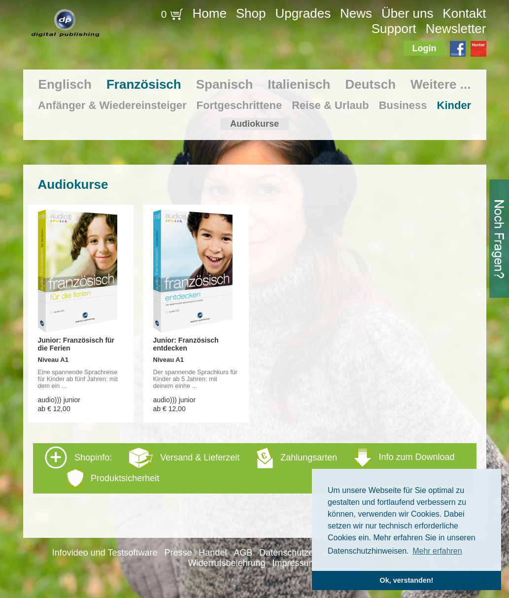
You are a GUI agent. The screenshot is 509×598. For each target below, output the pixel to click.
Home (210, 13)
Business (403, 105)
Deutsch (370, 84)
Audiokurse (254, 124)
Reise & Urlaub (330, 105)
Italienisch (299, 84)
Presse (178, 553)
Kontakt (464, 13)
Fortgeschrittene (239, 105)
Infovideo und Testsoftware (105, 553)
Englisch (65, 84)
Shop (251, 13)
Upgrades (303, 13)
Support (394, 28)
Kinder (454, 105)
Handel (213, 553)
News (356, 13)
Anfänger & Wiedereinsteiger (112, 105)
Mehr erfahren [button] (437, 551)
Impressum (294, 563)
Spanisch (224, 84)
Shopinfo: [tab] (249, 467)
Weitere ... (440, 84)
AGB (243, 553)
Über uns (407, 13)
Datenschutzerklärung (302, 553)
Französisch (143, 84)
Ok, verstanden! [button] (407, 580)
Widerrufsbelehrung (227, 563)
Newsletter (456, 28)
